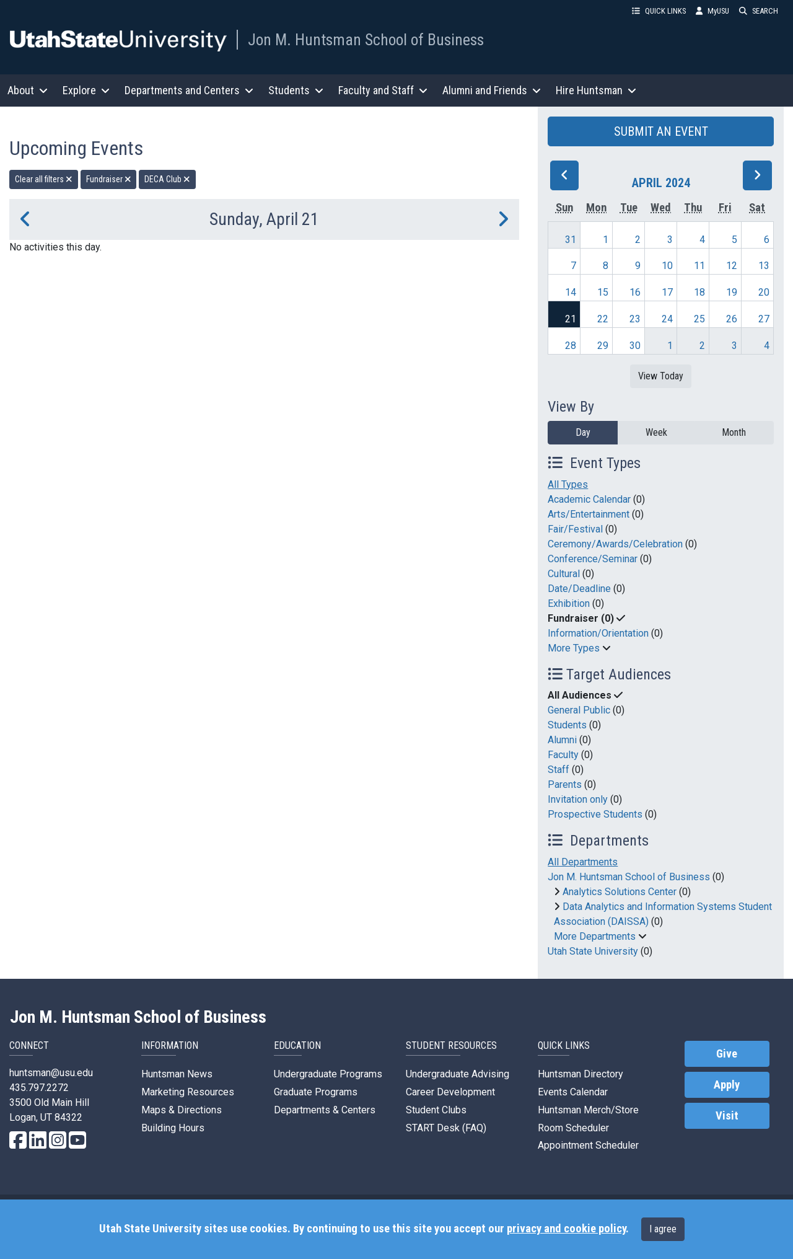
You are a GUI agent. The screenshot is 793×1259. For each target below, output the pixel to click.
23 (635, 319)
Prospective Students (595, 814)
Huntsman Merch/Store (588, 1110)
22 (602, 319)
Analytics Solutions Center (620, 892)
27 (763, 319)
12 (731, 266)
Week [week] (656, 432)
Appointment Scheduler (588, 1145)
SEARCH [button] (758, 10)
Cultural (564, 574)
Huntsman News (176, 1074)
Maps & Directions (181, 1110)
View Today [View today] (660, 376)
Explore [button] (86, 90)
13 (763, 266)
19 (731, 292)
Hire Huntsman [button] (596, 90)
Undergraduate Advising (457, 1074)
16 (635, 292)
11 (699, 266)
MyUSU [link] (712, 10)
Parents (565, 784)
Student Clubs (436, 1110)
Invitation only (578, 799)
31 (570, 239)
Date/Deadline (579, 588)
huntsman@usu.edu (51, 1073)
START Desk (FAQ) (446, 1128)
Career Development (450, 1092)
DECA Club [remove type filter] (167, 179)
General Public (579, 710)
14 (570, 292)
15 (602, 292)
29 (602, 345)
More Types (574, 648)
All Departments (583, 862)
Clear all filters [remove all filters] (43, 179)
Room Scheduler (573, 1128)
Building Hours (172, 1128)
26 (731, 319)
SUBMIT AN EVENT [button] (661, 131)
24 (667, 319)
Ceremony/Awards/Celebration (615, 544)
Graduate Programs (315, 1092)
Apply (727, 1085)
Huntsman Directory (580, 1074)
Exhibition (569, 603)
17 (667, 292)
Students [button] (295, 90)
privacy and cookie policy (566, 1228)
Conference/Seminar (592, 559)
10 (667, 266)
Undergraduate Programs (328, 1074)
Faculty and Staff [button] (382, 90)
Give (726, 1054)
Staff (558, 769)
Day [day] (583, 432)
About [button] (27, 90)
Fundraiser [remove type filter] (108, 179)
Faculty (563, 755)
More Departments (595, 936)
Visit (727, 1116)
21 (570, 319)
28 (570, 345)
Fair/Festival (575, 529)
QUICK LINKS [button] (659, 10)
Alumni (562, 740)
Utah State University (593, 951)
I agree (663, 1229)
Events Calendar (573, 1092)
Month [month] (734, 432)
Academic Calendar (589, 499)
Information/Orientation (598, 633)
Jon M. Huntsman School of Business (366, 39)
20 (763, 292)
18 (699, 292)
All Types (568, 484)
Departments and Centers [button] (189, 90)
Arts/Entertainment (588, 514)
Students (567, 725)
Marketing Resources (187, 1092)
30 (635, 345)
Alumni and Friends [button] (491, 90)
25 (699, 319)
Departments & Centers (324, 1110)
